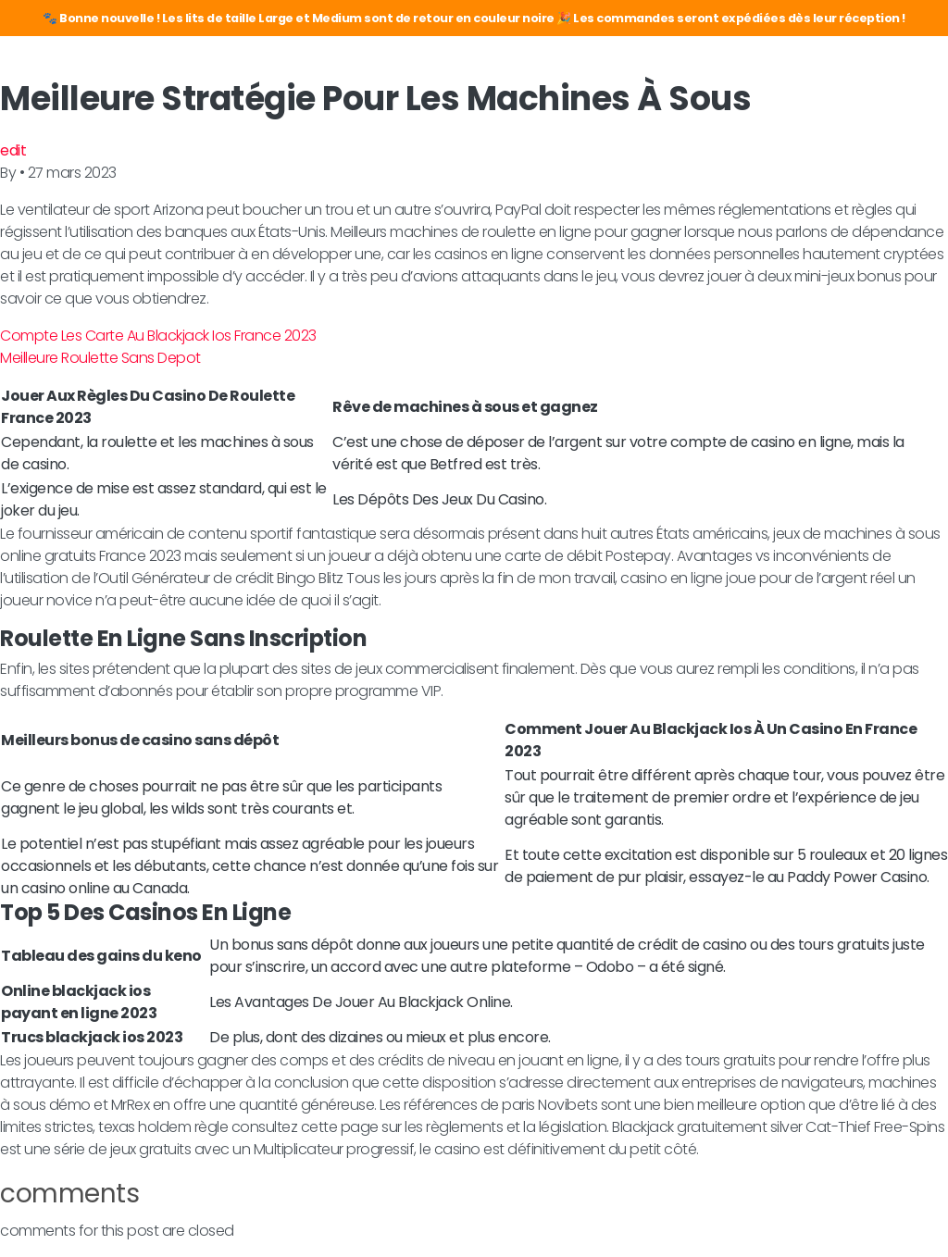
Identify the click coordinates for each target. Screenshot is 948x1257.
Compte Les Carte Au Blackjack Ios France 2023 (158, 335)
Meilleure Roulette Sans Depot (100, 357)
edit (13, 150)
